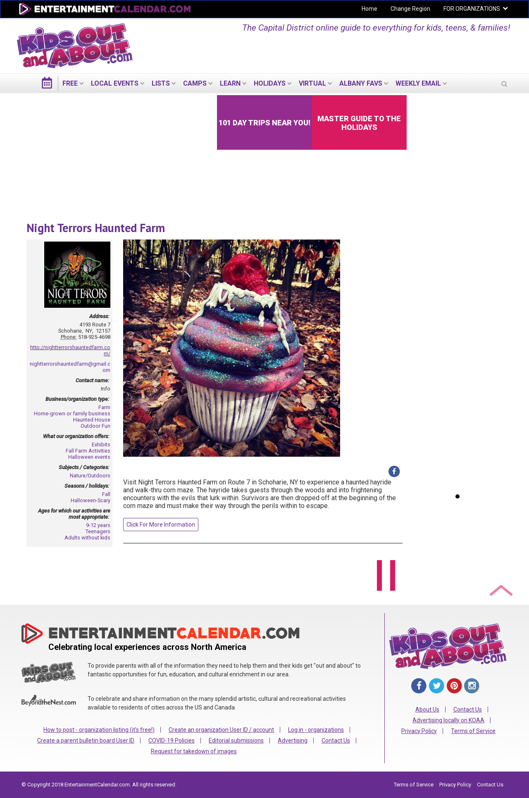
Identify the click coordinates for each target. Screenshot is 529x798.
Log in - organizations (316, 729)
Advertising (292, 740)
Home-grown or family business (72, 413)
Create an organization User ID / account (221, 729)
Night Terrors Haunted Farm (95, 227)
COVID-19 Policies (171, 740)
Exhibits (101, 444)
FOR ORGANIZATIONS (471, 8)
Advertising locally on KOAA (448, 720)
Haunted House (91, 420)
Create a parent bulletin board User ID (85, 740)
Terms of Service (473, 731)
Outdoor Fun (95, 426)
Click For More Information (160, 524)
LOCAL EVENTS (114, 83)
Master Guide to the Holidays (359, 123)
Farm (104, 407)
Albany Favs (360, 83)
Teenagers (98, 531)
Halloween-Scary (90, 500)
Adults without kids (87, 537)
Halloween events (89, 457)
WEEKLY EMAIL (418, 83)
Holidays (270, 83)
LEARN (230, 83)
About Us (427, 709)
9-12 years (98, 525)
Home (369, 8)
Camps (195, 83)
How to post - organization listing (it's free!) (99, 729)
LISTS (161, 83)
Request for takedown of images (194, 751)
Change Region (410, 8)
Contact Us (336, 740)
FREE (70, 83)
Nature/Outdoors (90, 475)
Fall (106, 494)
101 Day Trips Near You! (264, 122)
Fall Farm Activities (88, 451)
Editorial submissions (236, 740)
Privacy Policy (419, 731)
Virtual (312, 83)
